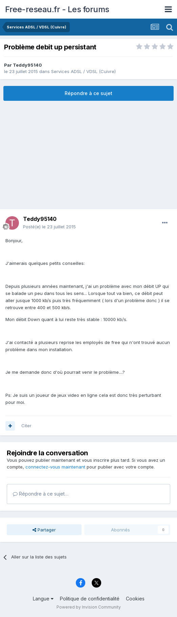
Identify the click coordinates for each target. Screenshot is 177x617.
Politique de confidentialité (89, 598)
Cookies (135, 598)
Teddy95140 (27, 65)
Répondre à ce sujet (88, 93)
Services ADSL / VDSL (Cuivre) (83, 71)
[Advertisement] (88, 155)
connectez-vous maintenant (55, 467)
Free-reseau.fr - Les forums (57, 9)
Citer (26, 425)
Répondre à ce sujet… (40, 494)
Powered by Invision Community (89, 607)
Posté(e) (49, 226)
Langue (43, 598)
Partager (44, 530)
